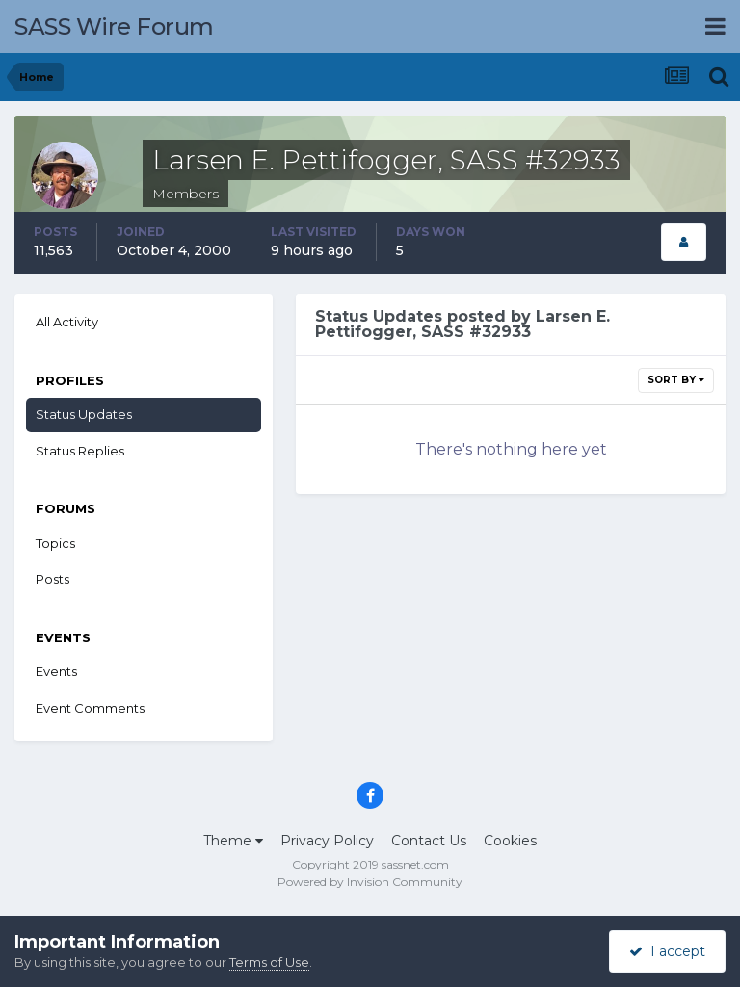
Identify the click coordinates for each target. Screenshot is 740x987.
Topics (55, 543)
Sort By (676, 380)
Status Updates (84, 414)
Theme (233, 840)
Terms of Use (269, 962)
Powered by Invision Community (370, 881)
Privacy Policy (327, 840)
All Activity (67, 321)
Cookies (510, 840)
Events (56, 671)
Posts (52, 578)
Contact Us (428, 840)
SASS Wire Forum (114, 26)
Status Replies (80, 450)
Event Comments (90, 707)
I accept (667, 951)
